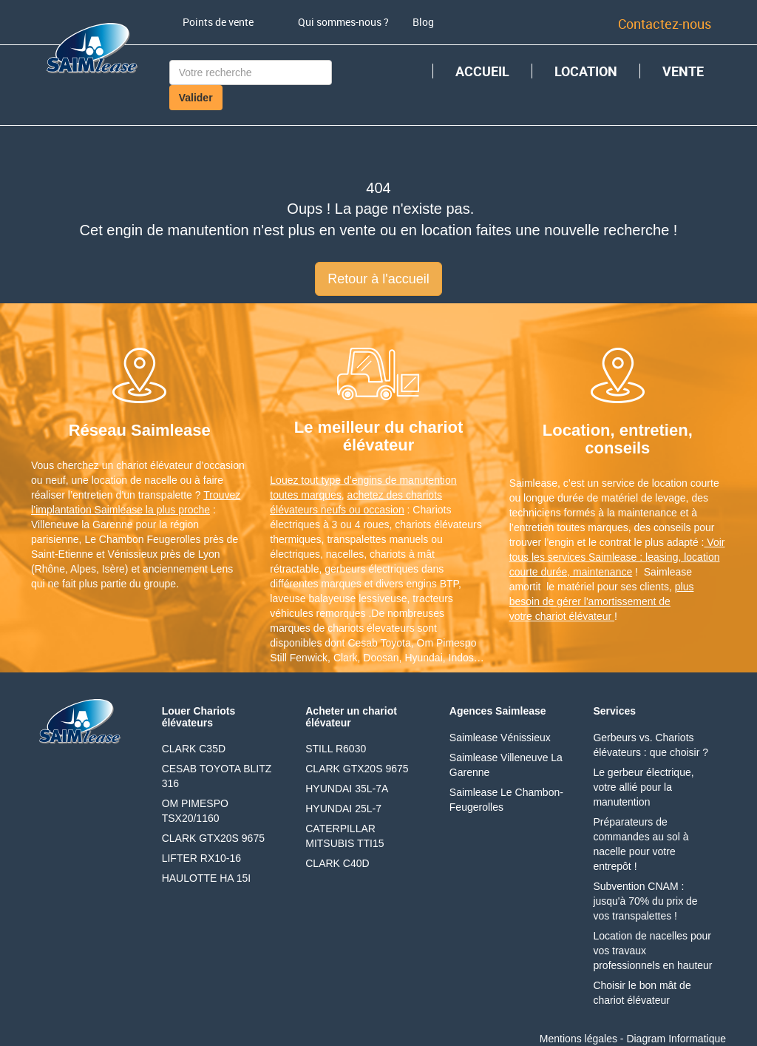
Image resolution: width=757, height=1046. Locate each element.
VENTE (683, 71)
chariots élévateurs (438, 524)
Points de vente (218, 22)
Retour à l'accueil (378, 278)
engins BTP (433, 584)
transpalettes (356, 539)
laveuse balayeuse (313, 598)
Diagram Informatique (676, 1039)
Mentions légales (578, 1039)
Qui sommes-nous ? (343, 22)
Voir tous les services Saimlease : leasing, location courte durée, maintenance (617, 557)
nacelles (345, 554)
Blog (423, 22)
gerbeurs (345, 569)
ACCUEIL (482, 71)
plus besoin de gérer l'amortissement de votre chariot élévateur (601, 601)
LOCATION (585, 71)
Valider (196, 98)
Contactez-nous (664, 24)
